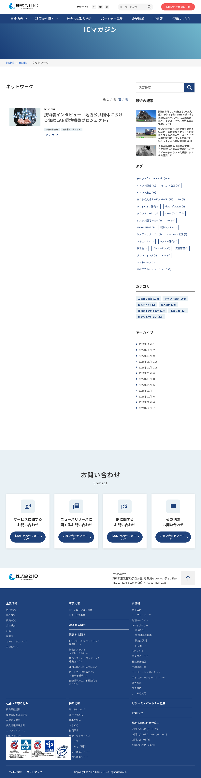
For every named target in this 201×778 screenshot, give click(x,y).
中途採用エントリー (79, 756)
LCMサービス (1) (161, 248)
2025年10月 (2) (146, 350)
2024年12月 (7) (146, 408)
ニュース (73, 741)
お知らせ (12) (178, 310)
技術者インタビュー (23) (151, 310)
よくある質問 (139, 693)
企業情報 (11, 603)
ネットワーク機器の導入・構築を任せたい (82, 673)
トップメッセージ (141, 615)
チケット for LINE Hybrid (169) (153, 178)
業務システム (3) (169, 227)
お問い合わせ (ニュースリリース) (149, 734)
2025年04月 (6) (146, 385)
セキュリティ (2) (145, 241)
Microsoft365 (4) (146, 227)
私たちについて (77, 709)
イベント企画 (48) (170, 185)
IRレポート (141, 645)
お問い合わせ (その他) (143, 744)
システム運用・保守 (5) (149, 220)
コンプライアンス (15, 730)
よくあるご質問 (77, 746)
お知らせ (137, 713)
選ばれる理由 (77, 625)
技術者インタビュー (71, 129)
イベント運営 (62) (146, 185)
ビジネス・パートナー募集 (148, 703)
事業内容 (74, 603)
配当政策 (136, 682)
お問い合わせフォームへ (26, 537)
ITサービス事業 (77, 615)
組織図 (9, 636)
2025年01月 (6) (146, 402)
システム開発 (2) (168, 241)
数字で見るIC (76, 714)
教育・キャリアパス (79, 735)
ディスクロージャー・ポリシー (148, 677)
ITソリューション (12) (150, 316)
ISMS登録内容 (13, 735)
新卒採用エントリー (79, 751)
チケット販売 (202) (175, 298)
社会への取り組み (17, 703)
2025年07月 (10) (147, 367)
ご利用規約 (15, 772)
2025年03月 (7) (146, 390)
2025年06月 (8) (146, 373)
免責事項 (136, 688)
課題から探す (77, 634)
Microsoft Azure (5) (175, 206)
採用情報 (74, 703)
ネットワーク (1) (146, 262)
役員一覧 (11, 620)
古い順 (123, 99)
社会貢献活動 (13, 709)
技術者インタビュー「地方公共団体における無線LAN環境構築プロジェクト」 (83, 117)
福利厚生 (74, 730)
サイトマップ (34, 772)
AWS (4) (171, 220)
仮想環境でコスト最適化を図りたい (83, 682)
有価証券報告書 (143, 635)
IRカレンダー (139, 650)
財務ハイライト (140, 620)
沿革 (8, 630)
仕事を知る (75, 720)
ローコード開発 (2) (177, 234)
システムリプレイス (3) (149, 234)
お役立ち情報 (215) (148, 298)
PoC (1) (166, 255)
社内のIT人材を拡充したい (83, 666)
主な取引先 (12, 646)
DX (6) (181, 199)
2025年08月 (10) (147, 361)
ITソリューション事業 (80, 609)
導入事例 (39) (168, 304)
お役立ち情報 (52, 129)
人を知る (74, 725)
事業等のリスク (140, 656)
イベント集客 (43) (146, 192)
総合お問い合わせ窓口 (146, 723)
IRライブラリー (140, 625)
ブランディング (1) (147, 255)
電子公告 (136, 609)
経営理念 (11, 609)
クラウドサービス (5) (148, 213)
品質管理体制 (13, 720)
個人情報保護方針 (15, 725)
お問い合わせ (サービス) (145, 729)
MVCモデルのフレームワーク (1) (154, 269)
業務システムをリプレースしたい (78, 651)
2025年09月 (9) (146, 356)
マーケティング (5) (174, 213)
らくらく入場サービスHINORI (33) (155, 199)
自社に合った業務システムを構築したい (84, 642)
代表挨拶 (11, 615)
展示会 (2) (142, 248)
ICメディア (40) (146, 304)
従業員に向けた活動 (16, 714)
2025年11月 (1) (146, 344)
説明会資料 (141, 640)
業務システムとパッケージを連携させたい (84, 659)
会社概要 (11, 625)
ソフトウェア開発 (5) (148, 206)
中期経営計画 (139, 666)
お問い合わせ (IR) (141, 739)
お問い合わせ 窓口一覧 (178, 6)
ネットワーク (52, 134)
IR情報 (136, 603)
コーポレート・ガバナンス (146, 672)
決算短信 (140, 629)
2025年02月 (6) (146, 396)
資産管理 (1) (181, 248)
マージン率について (16, 641)
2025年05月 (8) (146, 379)
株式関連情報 (139, 661)
